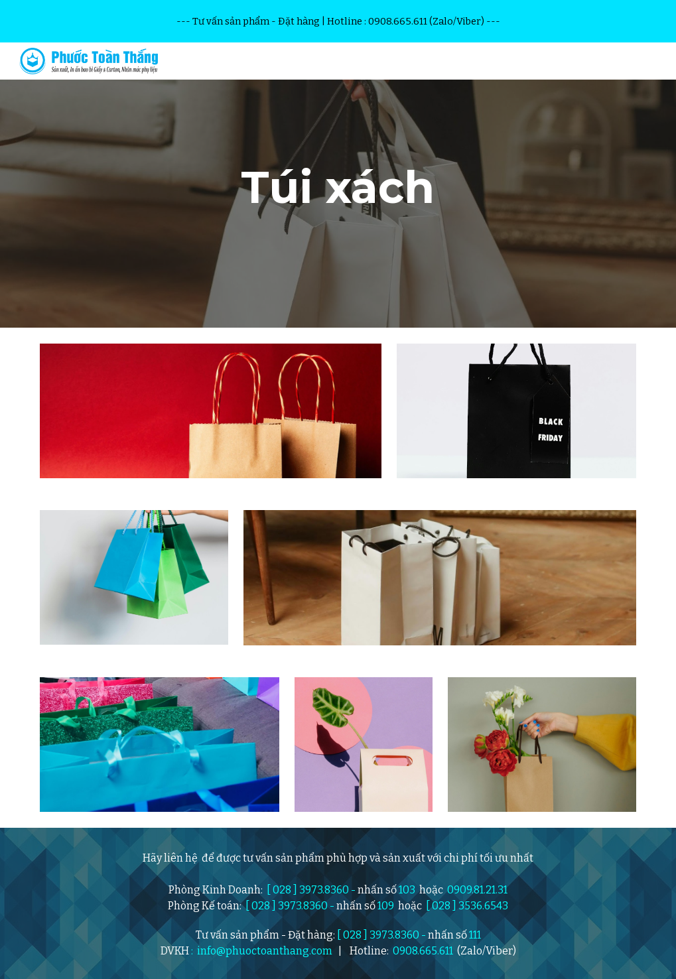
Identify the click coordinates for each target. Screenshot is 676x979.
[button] (660, 61)
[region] (338, 21)
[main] (337, 185)
